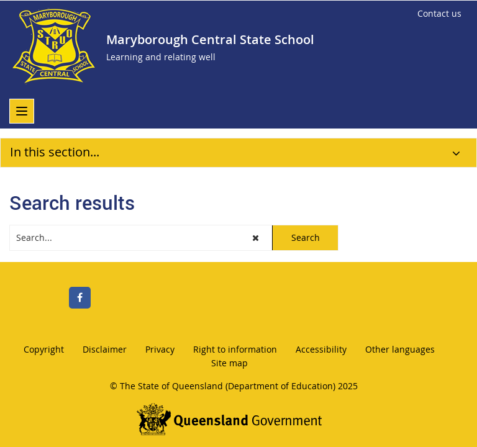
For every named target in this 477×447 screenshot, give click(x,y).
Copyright (44, 349)
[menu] (21, 111)
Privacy (160, 349)
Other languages (400, 349)
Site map (229, 363)
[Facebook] (80, 298)
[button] (256, 237)
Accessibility (321, 349)
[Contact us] (439, 14)
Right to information (235, 349)
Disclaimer (105, 349)
